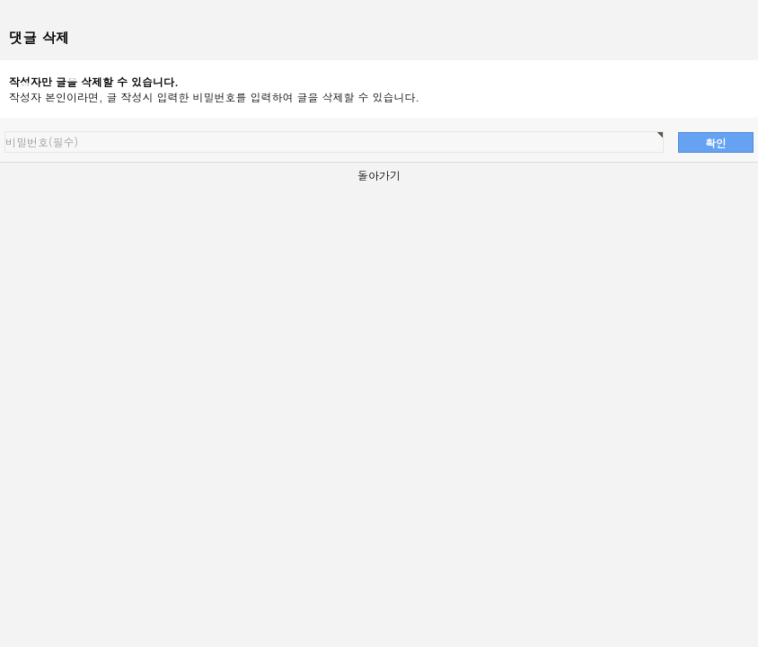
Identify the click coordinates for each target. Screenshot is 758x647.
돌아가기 (379, 174)
